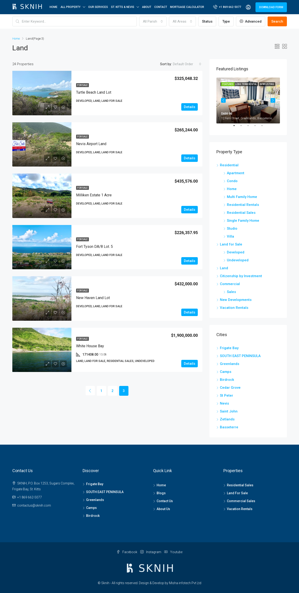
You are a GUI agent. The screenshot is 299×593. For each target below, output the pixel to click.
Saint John (229, 411)
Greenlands (229, 364)
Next (273, 100)
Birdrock (227, 380)
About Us (163, 509)
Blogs (161, 493)
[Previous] (90, 390)
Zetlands (227, 419)
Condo (232, 181)
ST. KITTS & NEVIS (122, 7)
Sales (231, 292)
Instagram (151, 552)
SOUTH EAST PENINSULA (240, 356)
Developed (235, 252)
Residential (229, 165)
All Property (70, 7)
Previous (223, 100)
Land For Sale (237, 493)
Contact (160, 7)
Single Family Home (243, 220)
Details (189, 107)
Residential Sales (241, 213)
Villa (230, 236)
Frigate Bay (229, 348)
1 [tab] (236, 127)
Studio (232, 228)
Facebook (127, 552)
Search (277, 21)
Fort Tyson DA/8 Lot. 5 (94, 246)
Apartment (235, 173)
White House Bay (90, 346)
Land (224, 268)
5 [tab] (264, 127)
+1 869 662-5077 (227, 7)
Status (207, 21)
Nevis (224, 403)
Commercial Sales (241, 501)
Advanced (251, 21)
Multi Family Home (242, 197)
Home (53, 7)
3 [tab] (250, 127)
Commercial (230, 284)
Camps (225, 372)
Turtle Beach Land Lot (93, 92)
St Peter (226, 395)
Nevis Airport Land (91, 144)
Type (226, 21)
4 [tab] (257, 127)
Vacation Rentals (234, 308)
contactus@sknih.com (34, 505)
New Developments (236, 300)
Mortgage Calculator (187, 7)
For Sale (82, 85)
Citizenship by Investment (241, 276)
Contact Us (165, 501)
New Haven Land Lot (93, 298)
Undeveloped (238, 260)
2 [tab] (243, 127)
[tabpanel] (248, 100)
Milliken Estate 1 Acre (94, 195)
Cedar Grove (230, 387)
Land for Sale (231, 244)
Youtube (173, 552)
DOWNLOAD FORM (271, 7)
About (146, 7)
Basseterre (229, 427)
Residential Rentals (243, 205)
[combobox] (153, 21)
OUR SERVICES (98, 7)
